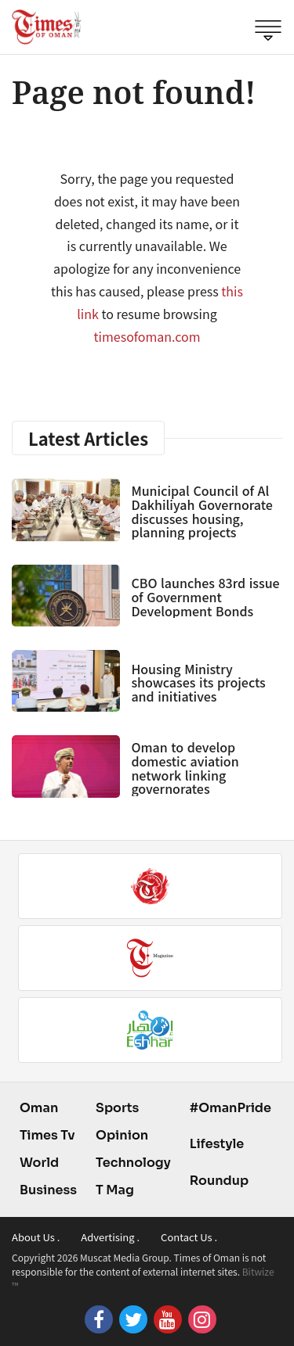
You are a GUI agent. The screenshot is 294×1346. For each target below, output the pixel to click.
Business (48, 1190)
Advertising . (110, 1236)
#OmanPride (230, 1108)
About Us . (36, 1236)
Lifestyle (217, 1144)
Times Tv (47, 1135)
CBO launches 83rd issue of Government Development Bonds (205, 596)
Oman (39, 1108)
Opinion (122, 1135)
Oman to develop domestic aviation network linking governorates (184, 768)
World (39, 1162)
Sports (117, 1108)
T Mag (115, 1190)
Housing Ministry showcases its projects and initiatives (198, 682)
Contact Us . (189, 1236)
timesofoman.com (147, 336)
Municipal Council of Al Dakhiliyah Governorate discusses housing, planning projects (201, 511)
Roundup (219, 1180)
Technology (133, 1162)
